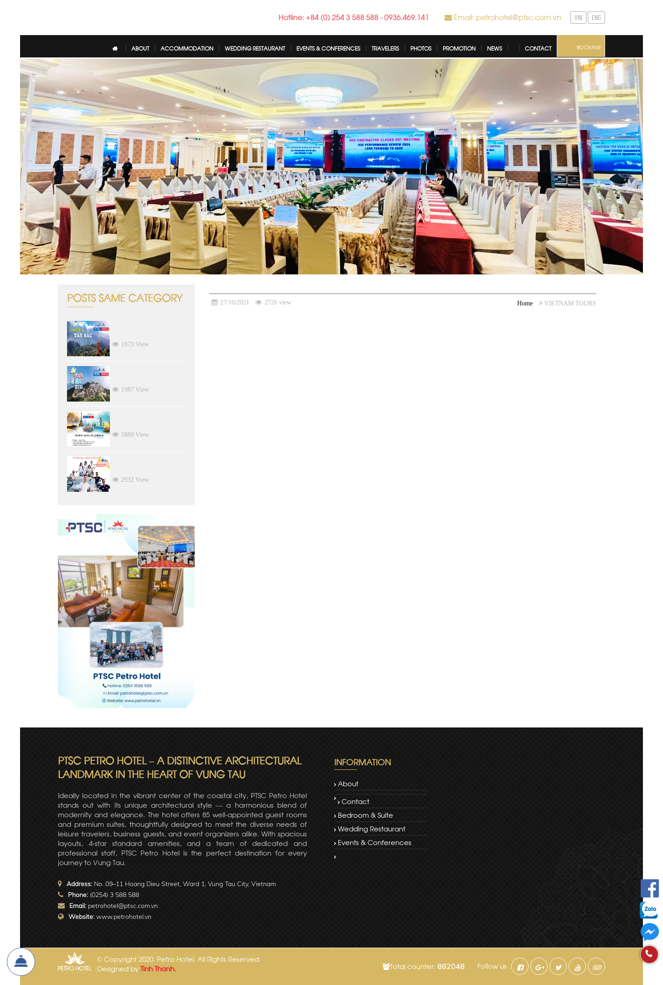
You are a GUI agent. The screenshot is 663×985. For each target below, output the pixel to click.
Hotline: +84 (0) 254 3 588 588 (328, 16)
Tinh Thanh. (158, 968)
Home (525, 303)
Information (362, 761)
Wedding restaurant (371, 828)
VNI (578, 17)
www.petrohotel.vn (123, 917)
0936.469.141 (406, 16)
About (348, 783)
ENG (596, 17)
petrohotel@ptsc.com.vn (123, 906)
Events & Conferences (374, 842)
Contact (355, 801)
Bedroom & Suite (365, 815)
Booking (589, 47)
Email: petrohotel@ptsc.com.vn (507, 16)
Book (21, 962)
